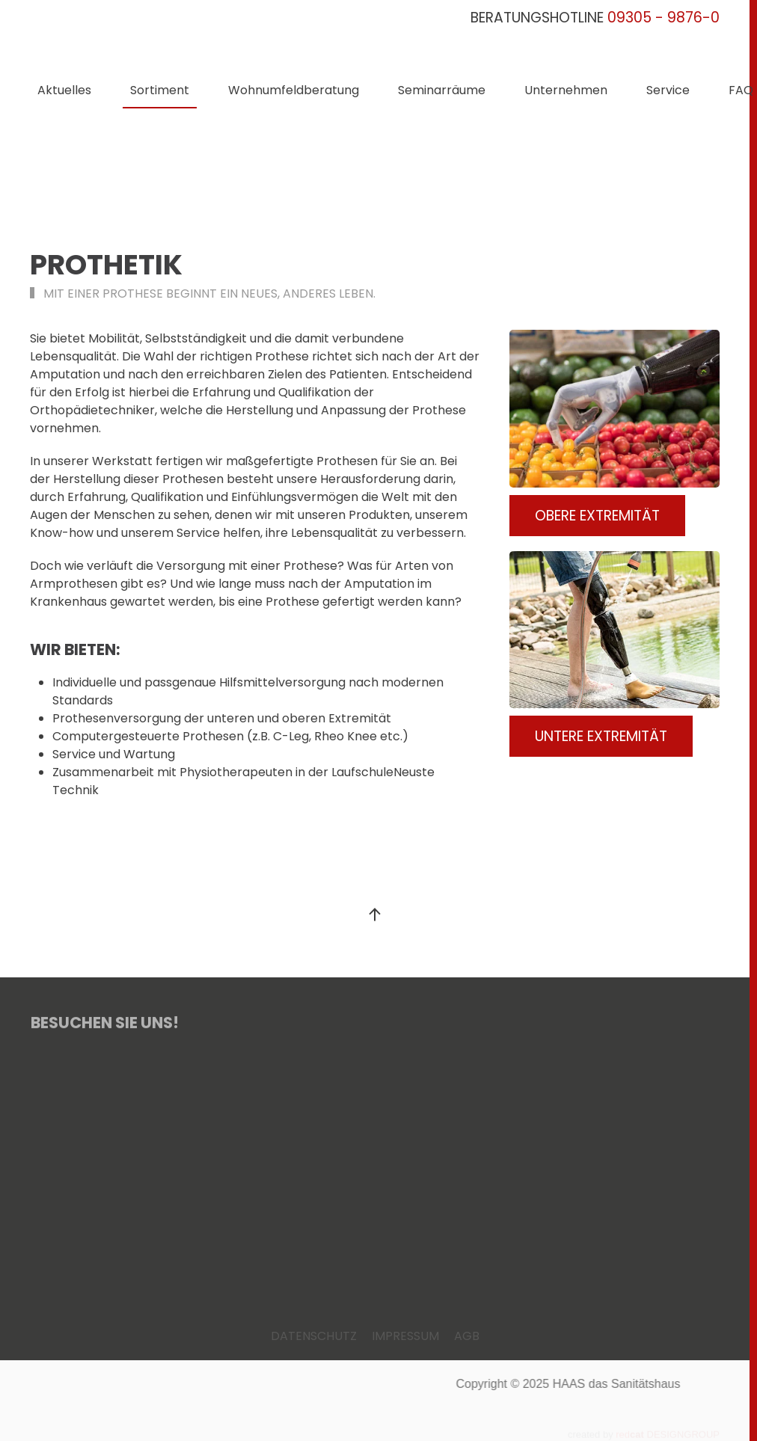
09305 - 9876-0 (663, 17)
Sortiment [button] (159, 90)
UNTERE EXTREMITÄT (601, 736)
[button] (374, 914)
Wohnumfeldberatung (293, 90)
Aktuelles (64, 90)
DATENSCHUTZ (314, 1336)
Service (668, 90)
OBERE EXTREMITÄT (597, 516)
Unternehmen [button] (565, 90)
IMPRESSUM (405, 1336)
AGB (466, 1336)
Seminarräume (441, 90)
